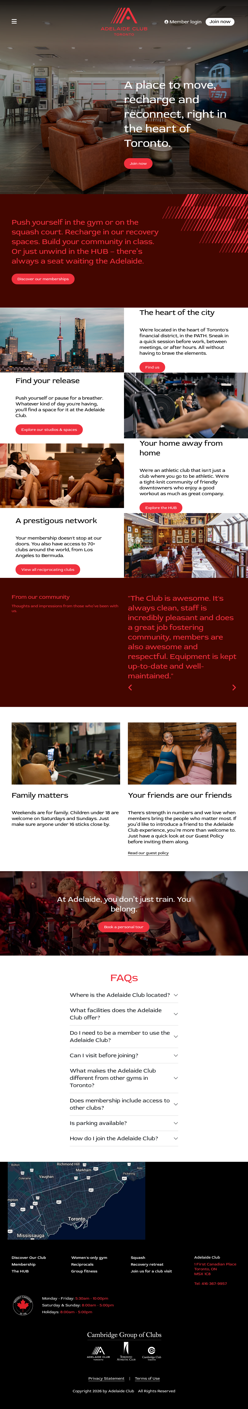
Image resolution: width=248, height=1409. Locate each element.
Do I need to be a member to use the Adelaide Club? (120, 1036)
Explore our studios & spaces (49, 429)
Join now (220, 21)
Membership (24, 1264)
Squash (138, 1257)
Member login (183, 22)
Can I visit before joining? (104, 1055)
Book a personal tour (124, 927)
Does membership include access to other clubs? (120, 1104)
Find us (152, 367)
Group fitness (84, 1271)
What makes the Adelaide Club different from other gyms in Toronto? (113, 1078)
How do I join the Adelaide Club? (114, 1138)
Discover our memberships (43, 279)
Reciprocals (82, 1264)
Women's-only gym (89, 1257)
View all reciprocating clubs (47, 569)
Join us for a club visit (151, 1271)
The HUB (20, 1271)
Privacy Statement (106, 1378)
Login (3, 1405)
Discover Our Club (29, 1257)
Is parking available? (98, 1123)
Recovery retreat (147, 1264)
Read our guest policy (148, 853)
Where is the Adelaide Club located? (120, 995)
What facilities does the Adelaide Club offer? (116, 1014)
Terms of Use (147, 1378)
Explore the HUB (161, 507)
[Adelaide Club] (124, 21)
